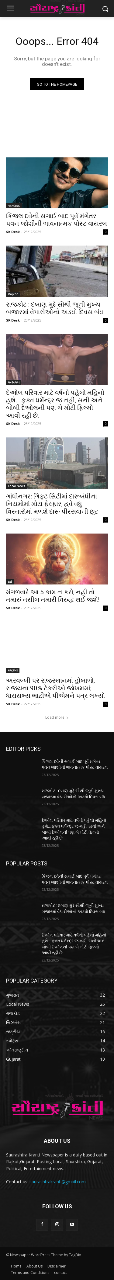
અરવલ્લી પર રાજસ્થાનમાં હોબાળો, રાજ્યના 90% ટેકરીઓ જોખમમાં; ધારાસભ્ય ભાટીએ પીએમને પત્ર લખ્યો (55, 688)
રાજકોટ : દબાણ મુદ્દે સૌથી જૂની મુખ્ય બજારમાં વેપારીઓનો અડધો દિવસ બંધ (54, 308)
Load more (57, 717)
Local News (16, 486)
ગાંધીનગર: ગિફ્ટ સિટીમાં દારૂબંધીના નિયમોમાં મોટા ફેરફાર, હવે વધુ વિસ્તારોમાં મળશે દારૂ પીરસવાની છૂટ (52, 504)
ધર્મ (10, 582)
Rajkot (13, 294)
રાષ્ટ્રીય (13, 670)
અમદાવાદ (14, 205)
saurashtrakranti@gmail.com (57, 1182)
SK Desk (13, 231)
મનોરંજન (13, 382)
